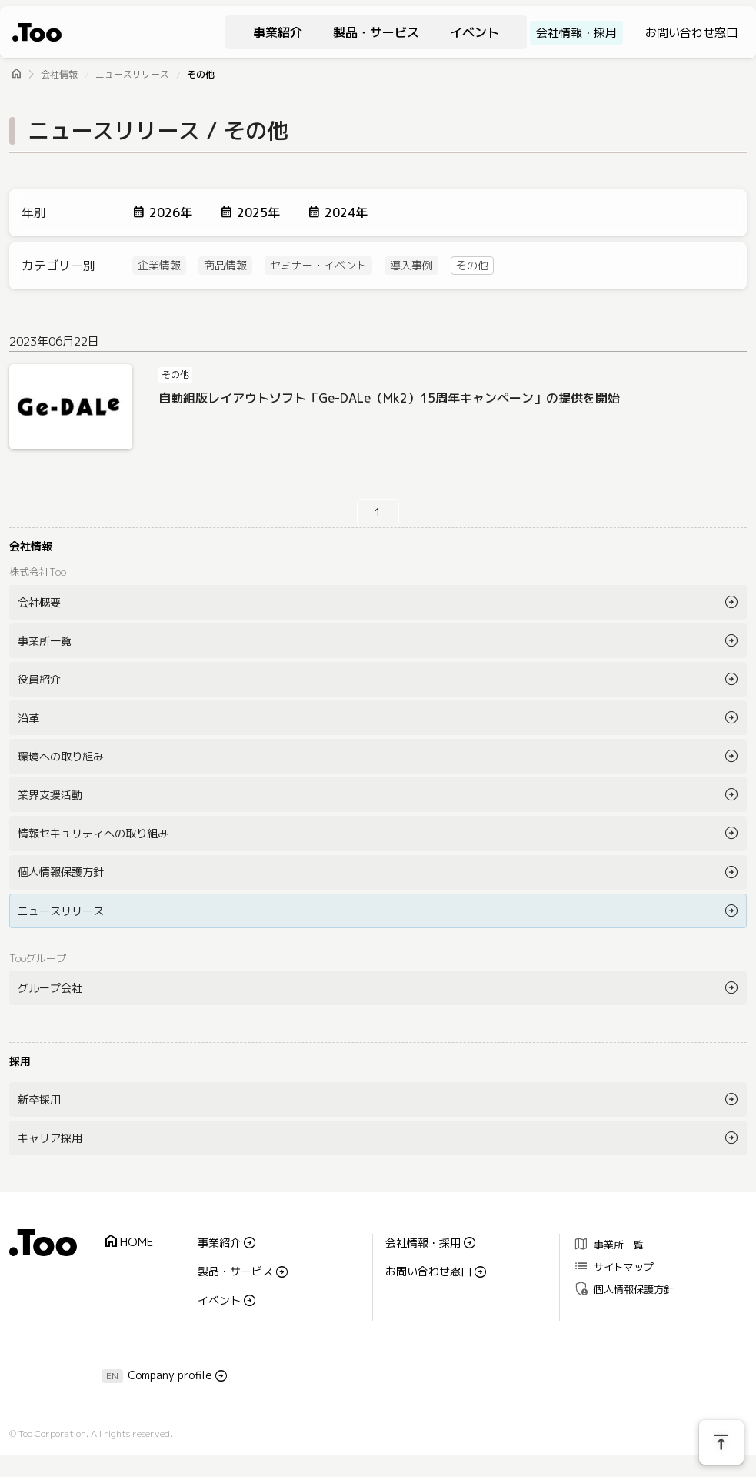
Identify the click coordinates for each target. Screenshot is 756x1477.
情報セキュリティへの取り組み (93, 833)
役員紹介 (39, 679)
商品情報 (225, 266)
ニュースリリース (132, 74)
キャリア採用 (50, 1138)
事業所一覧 (45, 640)
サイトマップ (613, 1266)
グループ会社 (50, 988)
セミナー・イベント (318, 266)
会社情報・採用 (576, 33)
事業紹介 (277, 32)
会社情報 (59, 74)
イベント (474, 32)
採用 (20, 1061)
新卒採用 (39, 1099)
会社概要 (39, 602)
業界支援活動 (50, 794)
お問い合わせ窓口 (691, 33)
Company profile (170, 1375)
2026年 (170, 213)
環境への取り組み (61, 756)
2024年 (346, 213)
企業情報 (159, 266)
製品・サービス (376, 32)
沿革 (28, 717)
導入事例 (411, 266)
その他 (201, 74)
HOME (127, 1242)
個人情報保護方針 (61, 871)
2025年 (258, 213)
